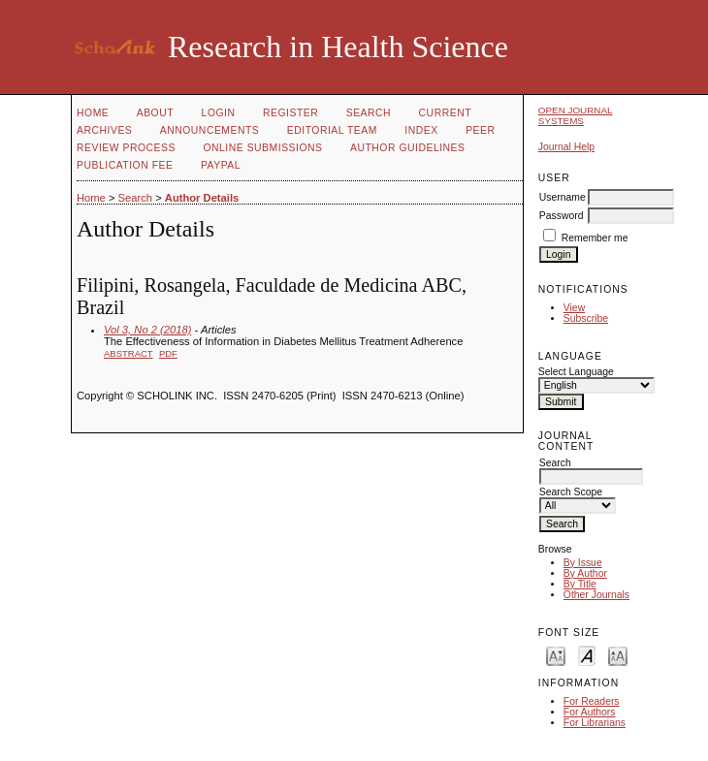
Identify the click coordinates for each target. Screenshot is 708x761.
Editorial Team (332, 130)
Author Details (202, 198)
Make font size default (586, 655)
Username (562, 197)
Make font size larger (618, 655)
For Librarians (594, 722)
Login (219, 113)
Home (93, 113)
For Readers (591, 701)
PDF (168, 353)
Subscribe (585, 318)
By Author (585, 573)
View (574, 307)
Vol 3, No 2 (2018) (147, 329)
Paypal (221, 165)
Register (290, 113)
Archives (104, 130)
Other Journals (596, 594)
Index (420, 130)
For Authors (589, 712)
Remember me (595, 238)
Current (445, 113)
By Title (579, 584)
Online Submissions (262, 148)
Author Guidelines (408, 148)
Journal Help (566, 147)
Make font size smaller (555, 655)
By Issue (582, 562)
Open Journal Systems (575, 115)
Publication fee (125, 165)
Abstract (128, 353)
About (155, 113)
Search (368, 113)
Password (561, 215)
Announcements (210, 130)
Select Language (576, 371)
